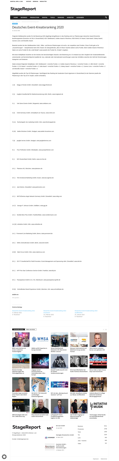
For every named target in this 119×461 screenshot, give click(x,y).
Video (79, 443)
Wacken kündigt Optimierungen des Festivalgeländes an (18, 371)
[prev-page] (104, 330)
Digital (44, 17)
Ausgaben (80, 17)
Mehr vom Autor (30, 329)
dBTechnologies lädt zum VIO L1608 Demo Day (19, 415)
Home (16, 17)
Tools (52, 17)
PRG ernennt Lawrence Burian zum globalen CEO (97, 349)
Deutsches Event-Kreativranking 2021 (23, 311)
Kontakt (28, 1)
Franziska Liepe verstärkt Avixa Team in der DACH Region (19, 394)
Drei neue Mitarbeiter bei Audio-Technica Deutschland (78, 370)
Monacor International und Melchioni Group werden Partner (78, 349)
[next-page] (106, 330)
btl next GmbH (60, 426)
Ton (79, 435)
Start (13, 21)
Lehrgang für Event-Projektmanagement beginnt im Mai (57, 416)
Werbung (35, 1)
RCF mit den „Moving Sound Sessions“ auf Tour (59, 394)
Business (24, 17)
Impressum (96, 459)
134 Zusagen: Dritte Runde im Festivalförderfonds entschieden (98, 416)
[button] (106, 17)
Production (34, 17)
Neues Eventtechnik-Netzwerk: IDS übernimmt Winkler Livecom (59, 349)
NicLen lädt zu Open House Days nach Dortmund (98, 370)
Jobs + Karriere (82, 440)
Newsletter (43, 1)
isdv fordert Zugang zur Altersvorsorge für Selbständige (77, 416)
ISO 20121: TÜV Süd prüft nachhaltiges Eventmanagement (39, 394)
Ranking (61, 17)
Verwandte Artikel (18, 329)
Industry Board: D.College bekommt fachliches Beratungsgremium (97, 394)
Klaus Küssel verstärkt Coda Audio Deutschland (40, 415)
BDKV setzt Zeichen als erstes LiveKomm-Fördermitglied (19, 349)
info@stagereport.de (22, 439)
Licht (79, 438)
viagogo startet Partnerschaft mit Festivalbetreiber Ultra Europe (38, 372)
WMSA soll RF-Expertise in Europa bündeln (39, 349)
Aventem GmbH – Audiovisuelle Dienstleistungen (61, 446)
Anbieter (70, 17)
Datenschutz (104, 459)
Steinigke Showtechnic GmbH (65, 435)
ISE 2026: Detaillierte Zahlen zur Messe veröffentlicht (78, 394)
